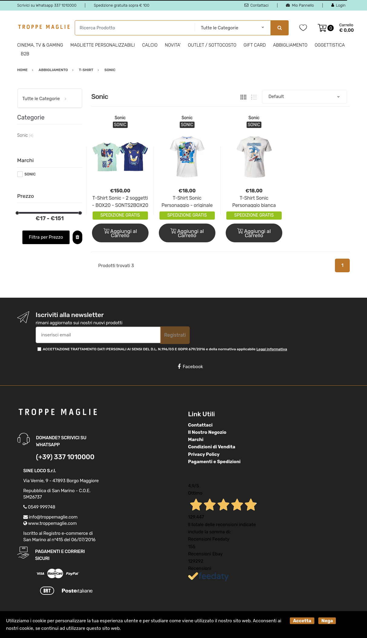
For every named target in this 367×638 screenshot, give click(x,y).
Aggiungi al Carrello (120, 233)
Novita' (173, 45)
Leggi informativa (271, 349)
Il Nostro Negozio (207, 432)
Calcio (150, 45)
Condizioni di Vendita (211, 447)
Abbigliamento (290, 45)
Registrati (175, 335)
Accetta (302, 620)
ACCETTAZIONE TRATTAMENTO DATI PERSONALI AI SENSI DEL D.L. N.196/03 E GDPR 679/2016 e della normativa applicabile (165, 349)
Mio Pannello (300, 5)
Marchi (196, 439)
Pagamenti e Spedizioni (214, 461)
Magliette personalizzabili (102, 45)
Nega (327, 620)
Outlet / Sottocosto (212, 45)
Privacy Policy (204, 454)
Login (338, 5)
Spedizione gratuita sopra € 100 (121, 5)
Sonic (120, 117)
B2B (25, 54)
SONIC (30, 174)
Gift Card (255, 45)
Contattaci (256, 5)
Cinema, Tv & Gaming (40, 45)
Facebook (190, 366)
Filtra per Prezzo (46, 237)
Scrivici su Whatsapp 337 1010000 (47, 5)
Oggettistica (330, 45)
